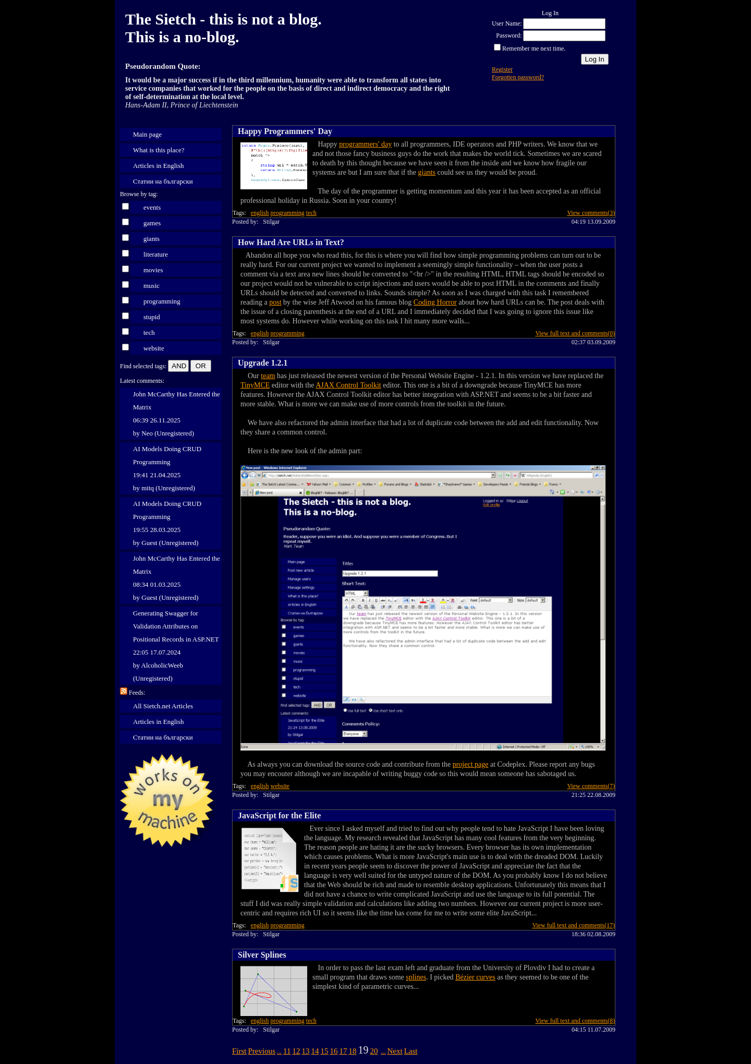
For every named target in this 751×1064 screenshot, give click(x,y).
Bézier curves (475, 977)
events (152, 207)
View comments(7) (591, 786)
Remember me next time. (533, 48)
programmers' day (365, 144)
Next (394, 1051)
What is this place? (159, 150)
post (275, 302)
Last (411, 1051)
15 (324, 1051)
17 (343, 1051)
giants (151, 239)
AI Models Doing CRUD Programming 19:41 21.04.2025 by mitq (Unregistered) (167, 468)
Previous (262, 1051)
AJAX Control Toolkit (348, 385)
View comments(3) (591, 212)
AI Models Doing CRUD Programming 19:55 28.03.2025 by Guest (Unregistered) (167, 523)
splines (416, 977)
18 (352, 1051)
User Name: (507, 23)
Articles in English (158, 166)
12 (296, 1051)
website (153, 348)
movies (153, 270)
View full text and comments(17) (573, 925)
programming (161, 301)
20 (374, 1051)
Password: (509, 35)
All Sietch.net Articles (163, 706)
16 (333, 1051)
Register (502, 69)
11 (286, 1051)
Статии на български (163, 181)
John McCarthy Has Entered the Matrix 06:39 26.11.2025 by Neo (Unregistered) (176, 413)
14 (315, 1051)
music (151, 285)
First (239, 1051)
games (152, 223)
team (268, 376)
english (260, 212)
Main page (147, 134)
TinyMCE (255, 385)
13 (305, 1051)
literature (155, 254)
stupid (151, 317)
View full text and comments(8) (575, 1020)
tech (149, 332)
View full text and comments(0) (575, 333)
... (279, 1051)
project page (471, 764)
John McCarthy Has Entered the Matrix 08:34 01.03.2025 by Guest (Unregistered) (176, 577)
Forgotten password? (518, 77)
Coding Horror (435, 302)
